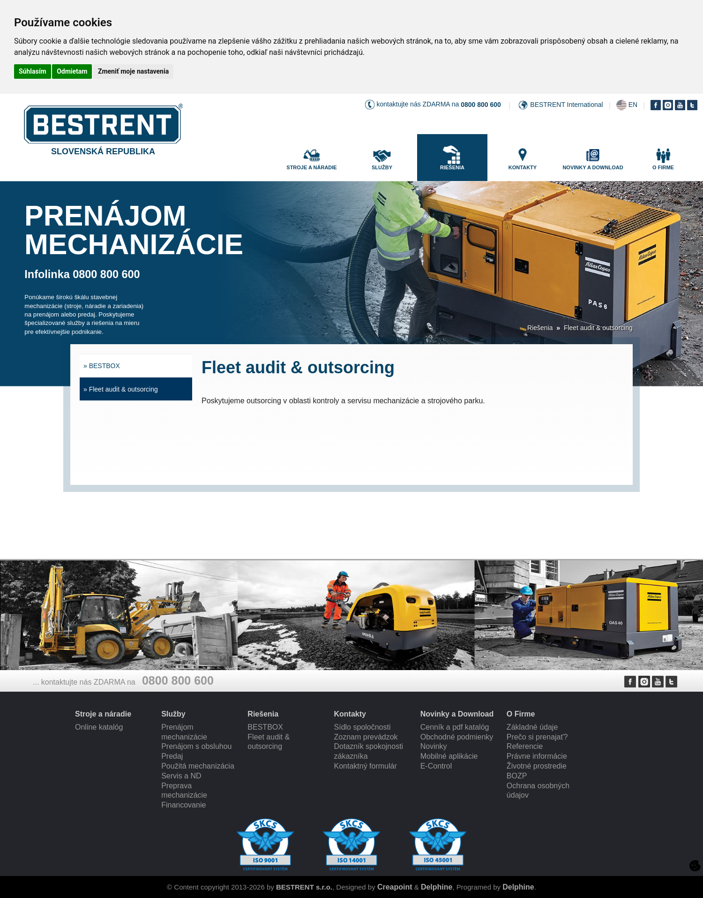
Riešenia (540, 328)
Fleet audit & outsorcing (598, 328)
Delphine (437, 887)
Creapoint (394, 887)
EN (632, 104)
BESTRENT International (566, 104)
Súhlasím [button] (32, 71)
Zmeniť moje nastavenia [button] (133, 71)
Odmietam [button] (72, 71)
